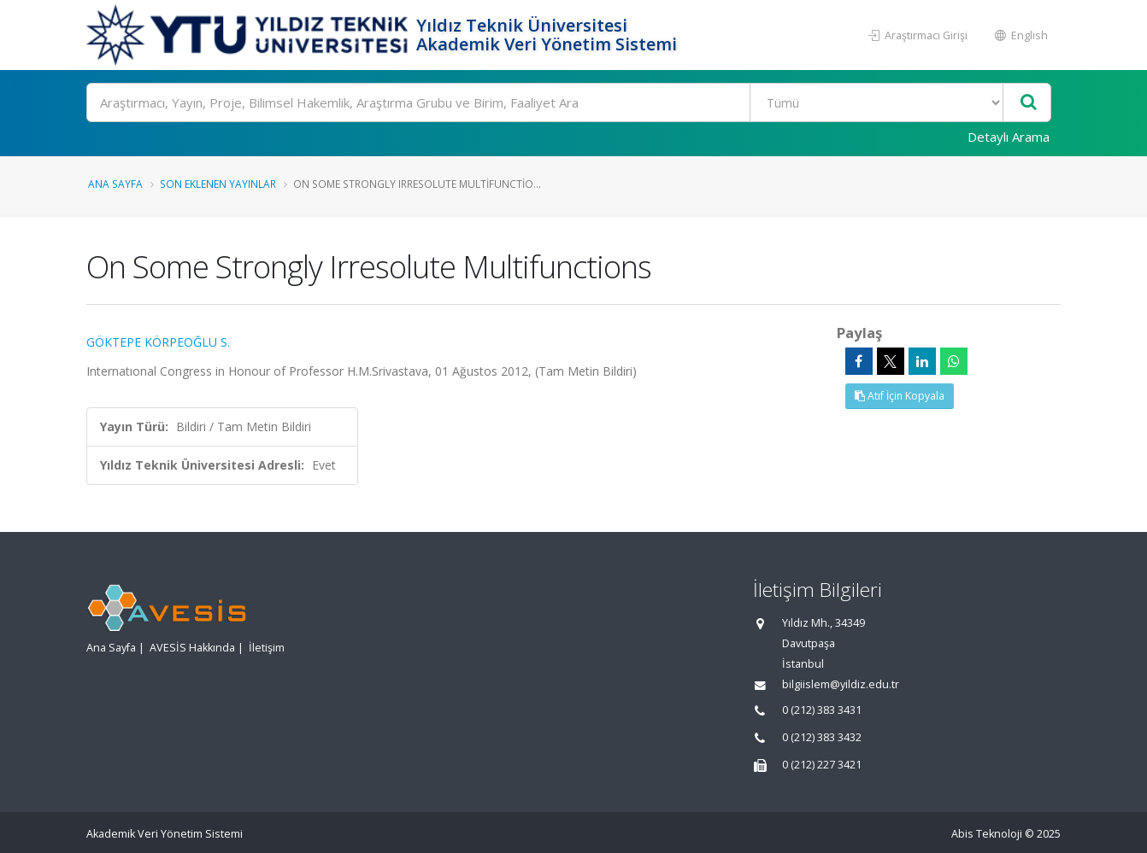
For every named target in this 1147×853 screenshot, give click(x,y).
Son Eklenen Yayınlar (218, 183)
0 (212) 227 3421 (822, 764)
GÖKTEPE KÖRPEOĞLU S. (158, 342)
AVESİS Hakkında (192, 647)
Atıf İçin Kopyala (899, 396)
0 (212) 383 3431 (822, 710)
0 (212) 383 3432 (822, 737)
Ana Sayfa (115, 183)
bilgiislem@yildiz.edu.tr (840, 684)
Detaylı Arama (1009, 136)
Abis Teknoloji (986, 834)
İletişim (267, 647)
